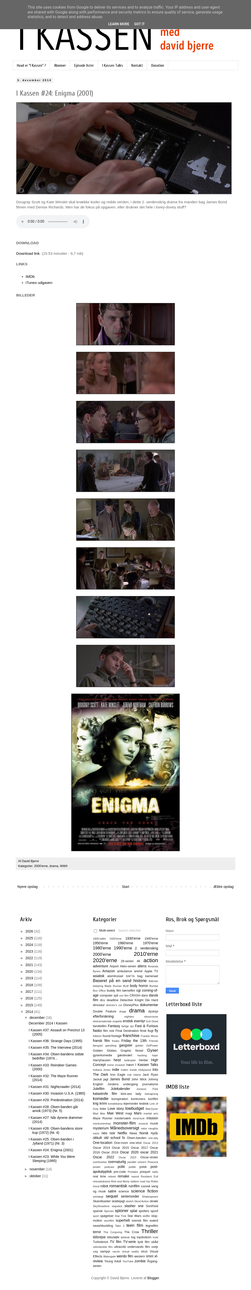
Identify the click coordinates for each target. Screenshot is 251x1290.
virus (144, 1251)
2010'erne (146, 954)
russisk (145, 1186)
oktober (35, 1176)
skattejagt (118, 1201)
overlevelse (100, 1162)
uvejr (154, 1247)
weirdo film (125, 1256)
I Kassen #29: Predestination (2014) (56, 1100)
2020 (29, 971)
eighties (129, 1016)
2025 (29, 938)
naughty (153, 1128)
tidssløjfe (113, 1237)
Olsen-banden (136, 1138)
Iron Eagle (117, 1074)
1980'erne (102, 948)
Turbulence (100, 1242)
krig (96, 1103)
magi (128, 1113)
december (37, 1018)
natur (144, 1128)
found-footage (112, 1036)
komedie (100, 1098)
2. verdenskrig (146, 948)
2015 (29, 1005)
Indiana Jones (102, 1069)
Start (125, 887)
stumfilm (109, 1220)
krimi (103, 1103)
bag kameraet (147, 976)
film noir (108, 1031)
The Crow (131, 1232)
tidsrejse (99, 1237)
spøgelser (106, 1216)
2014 (29, 1012)
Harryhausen (102, 1060)
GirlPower (152, 1045)
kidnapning (151, 1093)
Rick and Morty (120, 1181)
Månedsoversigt (124, 1128)
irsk (129, 1074)
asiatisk (98, 976)
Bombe (154, 985)
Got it (139, 24)
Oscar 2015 (120, 1148)
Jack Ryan (150, 1074)
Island (137, 1074)
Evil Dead (152, 1021)
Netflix (122, 1133)
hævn (130, 1065)
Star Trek (120, 1215)
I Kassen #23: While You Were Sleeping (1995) (52, 1159)
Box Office (99, 990)
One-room (121, 1143)
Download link (28, 253)
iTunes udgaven (39, 283)
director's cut (114, 1005)
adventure (100, 966)
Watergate (109, 1256)
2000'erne (41, 866)
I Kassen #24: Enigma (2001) (51, 1150)
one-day (153, 1138)
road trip (145, 1181)
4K (138, 961)
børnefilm (128, 990)
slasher (130, 1206)
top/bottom (144, 1237)
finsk (143, 1031)
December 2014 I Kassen (48, 1023)
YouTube (128, 1261)
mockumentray (102, 1123)
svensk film (140, 1220)
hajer (155, 1055)
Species (109, 1211)
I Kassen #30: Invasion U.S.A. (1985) (57, 1093)
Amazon (108, 971)
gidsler (139, 1045)
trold (155, 1237)
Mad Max (99, 1113)
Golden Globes (105, 1050)
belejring (98, 985)
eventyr (139, 1021)
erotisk (128, 1021)
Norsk (144, 1133)
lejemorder (131, 1103)
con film (124, 995)
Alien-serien (128, 966)
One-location (102, 1143)
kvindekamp (115, 1103)
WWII (63, 866)
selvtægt (98, 1196)
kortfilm (153, 1099)
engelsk (117, 1021)
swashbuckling (103, 1225)
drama (54, 866)
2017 (29, 992)
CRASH (134, 995)
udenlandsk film (103, 1246)
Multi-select (104, 930)
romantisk (118, 1186)
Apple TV (151, 971)
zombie (140, 1261)
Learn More (118, 24)
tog (133, 1237)
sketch (130, 1201)
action (150, 960)
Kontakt (137, 65)
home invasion (116, 1064)
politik (132, 1166)
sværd (154, 1220)
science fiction (144, 1191)
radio (155, 1171)
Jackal (97, 1079)
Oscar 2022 (103, 1157)
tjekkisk (125, 1237)
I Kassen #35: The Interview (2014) (55, 1047)
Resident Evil (149, 1176)
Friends (153, 1040)
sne (141, 1206)
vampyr (105, 1251)
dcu (102, 1000)
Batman (153, 981)
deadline (112, 1000)
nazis (96, 1133)
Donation (157, 65)
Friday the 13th (134, 1041)
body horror (139, 986)
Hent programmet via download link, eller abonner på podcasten (53, 221)
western (139, 1256)
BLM (126, 985)
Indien (124, 1069)
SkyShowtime (101, 1206)
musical (143, 1123)
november (37, 1169)
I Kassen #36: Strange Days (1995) (55, 1041)
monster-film (124, 1123)
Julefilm (98, 1089)
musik (154, 1123)
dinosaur (99, 1005)
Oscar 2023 (127, 1157)
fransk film (101, 1041)
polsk (143, 1167)
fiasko (97, 1031)
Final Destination (127, 1031)
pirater (97, 1166)
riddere (134, 1181)
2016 (29, 998)
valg (95, 1251)
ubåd (154, 1242)
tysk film (144, 1242)
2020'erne (105, 960)
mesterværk (122, 1118)
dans (144, 995)
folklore (97, 1036)
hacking (142, 1055)
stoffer (146, 1215)
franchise (131, 1035)
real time (99, 1176)
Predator (133, 1171)
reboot (112, 1176)
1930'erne (132, 938)
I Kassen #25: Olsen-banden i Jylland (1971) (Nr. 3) (51, 1141)
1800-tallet (99, 938)
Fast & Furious (146, 1026)
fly (156, 1031)
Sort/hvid (152, 1206)
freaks (115, 1040)
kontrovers (138, 1099)
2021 (29, 965)
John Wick (138, 1079)
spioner (121, 1210)
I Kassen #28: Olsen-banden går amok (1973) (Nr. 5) (53, 1109)
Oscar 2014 (101, 1148)
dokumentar (149, 1005)
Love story (116, 1109)
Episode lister (84, 65)
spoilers (144, 1211)
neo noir (108, 1133)
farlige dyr (127, 1026)
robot (104, 1186)
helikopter (130, 1060)
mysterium (101, 1128)
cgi (138, 990)
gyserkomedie (102, 1055)
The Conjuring (112, 1232)
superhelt (123, 1220)
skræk (154, 1201)
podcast (109, 1166)
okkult (97, 1138)
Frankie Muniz (149, 1036)
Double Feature (104, 1011)
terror (97, 1232)
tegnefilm (152, 1225)
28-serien (127, 961)
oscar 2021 (149, 1152)
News (133, 1133)
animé (138, 971)
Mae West (115, 1113)
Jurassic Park (147, 1088)
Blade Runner (113, 985)
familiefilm (100, 1026)
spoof (154, 1211)
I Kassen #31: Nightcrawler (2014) (55, 1087)
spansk (98, 1211)
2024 (29, 945)
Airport (114, 966)
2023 (29, 951)
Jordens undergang (123, 1084)
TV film (115, 1242)
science (123, 1191)
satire (112, 1191)
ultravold (120, 1247)
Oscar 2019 (109, 1152)
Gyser (152, 1050)
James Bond (120, 1079)
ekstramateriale (102, 1021)
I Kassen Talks (112, 65)
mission (152, 1118)
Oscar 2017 (139, 1148)
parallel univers (136, 1162)
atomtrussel (115, 976)
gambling (110, 1045)
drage (122, 1011)
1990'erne (123, 948)
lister (103, 1109)
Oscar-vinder (149, 1157)
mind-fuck (139, 1118)
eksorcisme (151, 1016)
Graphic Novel (132, 1050)
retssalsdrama (101, 1181)
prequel (145, 1172)
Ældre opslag (223, 887)
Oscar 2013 (150, 1142)
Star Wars (134, 1216)
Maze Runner (103, 1118)
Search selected (129, 930)
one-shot (136, 1143)
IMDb (30, 276)
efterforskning (103, 1016)
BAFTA (130, 976)
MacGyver (152, 1108)
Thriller (149, 1231)
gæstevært (124, 1055)
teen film (134, 1225)
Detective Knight (131, 1000)
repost (135, 1176)
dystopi (153, 1011)
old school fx (114, 1138)
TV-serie (129, 1242)
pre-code (120, 1172)
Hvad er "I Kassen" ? (31, 65)
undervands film (138, 1247)
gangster (125, 1045)
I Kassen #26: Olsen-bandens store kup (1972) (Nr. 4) (55, 1130)
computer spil (109, 995)
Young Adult (112, 1261)
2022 (29, 958)
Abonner (60, 65)
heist (117, 1060)
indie (115, 1070)
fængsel (98, 1045)
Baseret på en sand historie (120, 980)
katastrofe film (105, 1094)
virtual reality (130, 1251)
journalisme (150, 1084)
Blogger (153, 1278)
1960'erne (125, 943)
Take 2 (119, 1225)
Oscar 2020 (129, 1152)
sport (96, 1215)
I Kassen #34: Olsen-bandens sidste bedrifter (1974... (56, 1056)
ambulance (124, 971)
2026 (29, 931)
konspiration (120, 1099)
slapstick (117, 1206)
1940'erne (151, 938)
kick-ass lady (131, 1094)
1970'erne (150, 943)
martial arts (151, 1113)
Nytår (154, 1133)
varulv (116, 1251)
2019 (29, 978)
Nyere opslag (27, 887)
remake (123, 1176)
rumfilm (134, 1186)
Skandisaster (102, 1201)
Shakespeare (150, 1196)
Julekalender (120, 1089)
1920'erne (116, 938)
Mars (137, 1113)
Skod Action (141, 1201)
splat (133, 1211)
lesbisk (144, 1103)
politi (121, 1167)
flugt (150, 1031)
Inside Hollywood (140, 1069)
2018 (29, 985)
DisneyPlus (131, 1005)
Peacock (153, 1162)
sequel (112, 1196)
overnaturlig (117, 1162)
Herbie (143, 1060)
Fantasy (114, 1026)
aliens (142, 966)
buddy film (114, 990)
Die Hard (151, 1000)
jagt (105, 1079)
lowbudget (134, 1108)
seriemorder (130, 1196)
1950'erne (100, 943)
